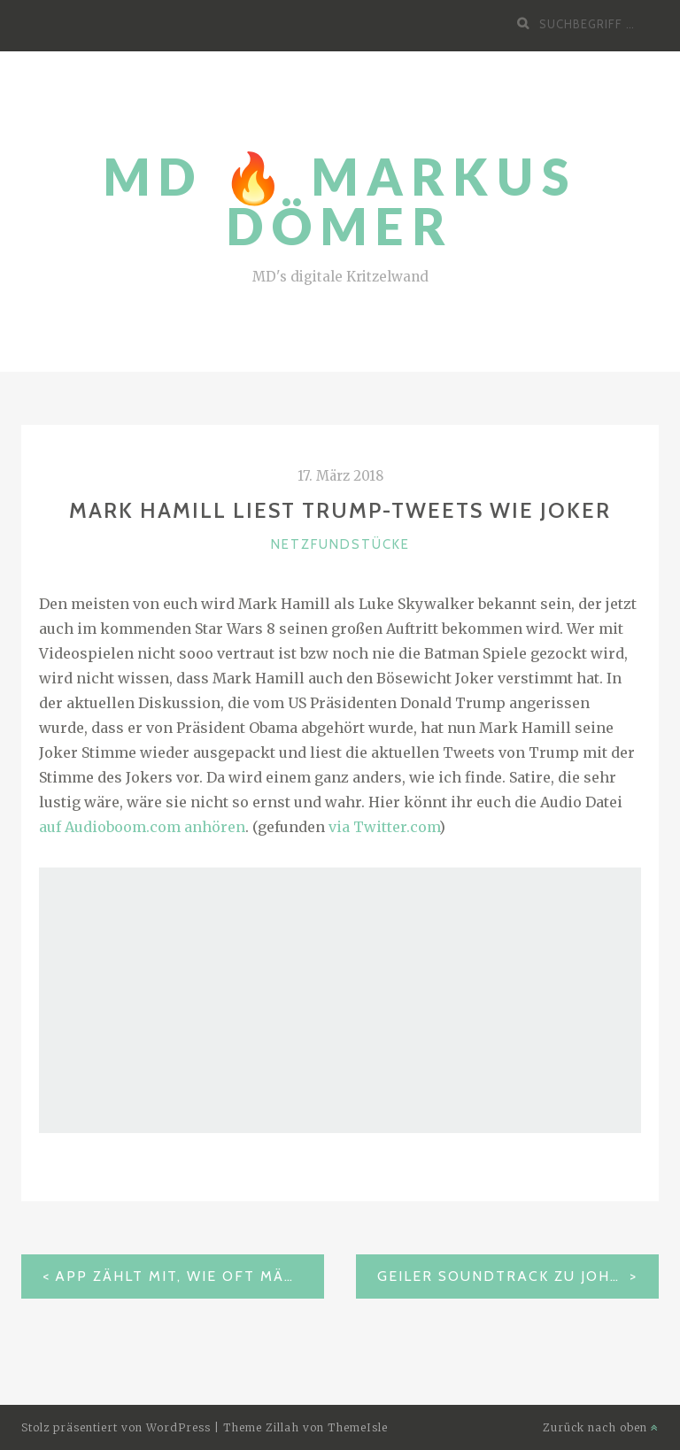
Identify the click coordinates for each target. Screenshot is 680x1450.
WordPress (178, 1427)
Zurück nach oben (601, 1427)
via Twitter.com (383, 827)
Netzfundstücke (340, 544)
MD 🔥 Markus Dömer (340, 201)
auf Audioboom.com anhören (142, 827)
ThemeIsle (358, 1427)
